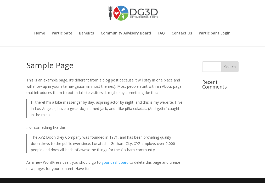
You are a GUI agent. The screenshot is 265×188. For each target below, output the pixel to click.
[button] (230, 66)
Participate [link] (62, 33)
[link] (133, 12)
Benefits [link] (86, 33)
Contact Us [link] (182, 33)
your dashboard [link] (115, 162)
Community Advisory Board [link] (126, 33)
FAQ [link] (161, 33)
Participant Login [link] (214, 33)
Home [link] (39, 33)
